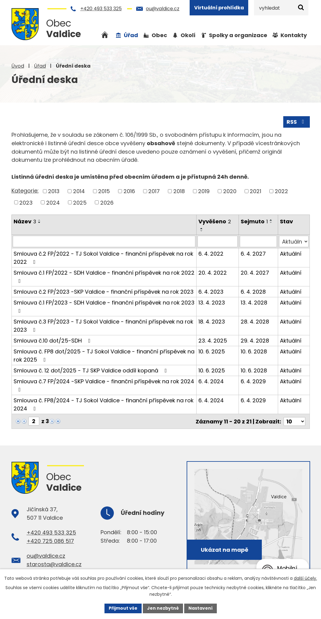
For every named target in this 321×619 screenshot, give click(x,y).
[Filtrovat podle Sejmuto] (258, 241)
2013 (53, 191)
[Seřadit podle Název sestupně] (39, 222)
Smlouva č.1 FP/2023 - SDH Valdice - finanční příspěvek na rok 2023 (104, 306)
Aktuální (290, 253)
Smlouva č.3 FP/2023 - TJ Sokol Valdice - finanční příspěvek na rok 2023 (103, 325)
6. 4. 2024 (211, 381)
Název (25, 221)
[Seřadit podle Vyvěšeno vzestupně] (201, 228)
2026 (107, 202)
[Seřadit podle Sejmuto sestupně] (271, 222)
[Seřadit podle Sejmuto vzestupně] (271, 220)
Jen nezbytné (163, 608)
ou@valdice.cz (162, 8)
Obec (159, 35)
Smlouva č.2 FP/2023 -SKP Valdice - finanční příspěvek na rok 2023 (104, 291)
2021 (255, 191)
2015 (104, 191)
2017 (154, 191)
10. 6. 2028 (254, 351)
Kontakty (294, 35)
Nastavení (200, 608)
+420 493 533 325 (101, 8)
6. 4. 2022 (210, 253)
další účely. (305, 578)
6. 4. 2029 (253, 381)
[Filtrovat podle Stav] (293, 241)
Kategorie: (25, 190)
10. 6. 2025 (211, 351)
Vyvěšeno (214, 221)
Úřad (40, 65)
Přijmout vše (123, 608)
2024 (53, 202)
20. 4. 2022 (212, 272)
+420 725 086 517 (50, 540)
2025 (80, 202)
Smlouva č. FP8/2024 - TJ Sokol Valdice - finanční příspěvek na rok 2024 (104, 404)
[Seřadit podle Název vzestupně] (39, 220)
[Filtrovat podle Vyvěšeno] (217, 241)
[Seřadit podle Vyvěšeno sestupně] (201, 231)
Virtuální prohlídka (219, 7)
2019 (204, 191)
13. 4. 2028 (254, 302)
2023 (26, 202)
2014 (79, 191)
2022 (281, 191)
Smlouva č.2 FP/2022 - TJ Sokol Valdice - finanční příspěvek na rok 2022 (103, 258)
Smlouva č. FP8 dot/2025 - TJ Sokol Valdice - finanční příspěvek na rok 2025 (104, 355)
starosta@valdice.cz (54, 564)
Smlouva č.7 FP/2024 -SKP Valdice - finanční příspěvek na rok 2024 (104, 385)
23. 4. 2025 (212, 340)
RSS (297, 122)
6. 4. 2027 (253, 253)
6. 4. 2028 (253, 291)
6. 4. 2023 (210, 291)
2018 (179, 191)
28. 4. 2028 (255, 321)
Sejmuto (254, 221)
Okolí (188, 35)
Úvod (17, 65)
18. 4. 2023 (211, 321)
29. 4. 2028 (255, 340)
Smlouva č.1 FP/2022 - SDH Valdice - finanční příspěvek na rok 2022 (104, 276)
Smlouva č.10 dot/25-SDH (53, 340)
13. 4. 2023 (211, 302)
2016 (129, 191)
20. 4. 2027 (255, 272)
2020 (229, 191)
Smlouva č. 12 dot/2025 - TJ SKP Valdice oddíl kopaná (91, 370)
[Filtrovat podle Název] (104, 241)
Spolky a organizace (238, 35)
